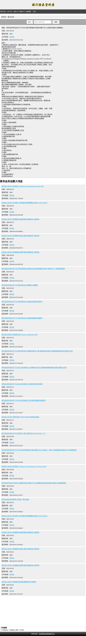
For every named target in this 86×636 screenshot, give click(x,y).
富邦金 (12, 37)
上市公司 (9, 11)
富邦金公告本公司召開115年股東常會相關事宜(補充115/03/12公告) (24, 203)
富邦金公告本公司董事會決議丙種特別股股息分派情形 (20, 219)
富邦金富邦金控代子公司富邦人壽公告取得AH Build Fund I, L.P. (23, 433)
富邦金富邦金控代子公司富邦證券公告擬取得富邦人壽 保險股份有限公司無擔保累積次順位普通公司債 (37, 351)
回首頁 (3, 17)
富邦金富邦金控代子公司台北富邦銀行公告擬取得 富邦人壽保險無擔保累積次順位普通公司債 (34, 367)
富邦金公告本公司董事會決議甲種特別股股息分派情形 (20, 252)
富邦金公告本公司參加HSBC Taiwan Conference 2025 (20, 334)
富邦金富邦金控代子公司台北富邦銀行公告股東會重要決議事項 (24, 400)
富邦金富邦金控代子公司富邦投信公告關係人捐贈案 (20, 285)
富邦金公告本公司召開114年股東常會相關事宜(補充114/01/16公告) (24, 516)
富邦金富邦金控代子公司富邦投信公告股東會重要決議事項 (22, 318)
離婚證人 (13, 630)
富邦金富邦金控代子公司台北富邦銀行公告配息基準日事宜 (22, 384)
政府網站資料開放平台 (47, 634)
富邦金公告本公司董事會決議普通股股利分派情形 (19, 582)
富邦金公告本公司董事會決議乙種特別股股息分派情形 (20, 236)
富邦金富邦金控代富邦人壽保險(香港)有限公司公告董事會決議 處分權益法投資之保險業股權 (34, 483)
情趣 (22, 630)
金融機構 (28, 11)
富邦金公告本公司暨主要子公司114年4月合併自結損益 (20, 417)
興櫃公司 (22, 11)
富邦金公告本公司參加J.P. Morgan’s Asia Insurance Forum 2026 (23, 186)
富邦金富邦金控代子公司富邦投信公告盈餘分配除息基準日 (22, 301)
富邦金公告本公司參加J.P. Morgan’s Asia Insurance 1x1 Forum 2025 (24, 466)
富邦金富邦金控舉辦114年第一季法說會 (15, 499)
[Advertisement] (43, 611)
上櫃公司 (15, 11)
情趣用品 (5, 630)
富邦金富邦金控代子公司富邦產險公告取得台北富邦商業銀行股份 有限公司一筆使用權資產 (33, 269)
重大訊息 (3, 11)
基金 (34, 11)
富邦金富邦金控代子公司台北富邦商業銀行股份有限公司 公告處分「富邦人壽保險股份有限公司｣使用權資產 (39, 450)
